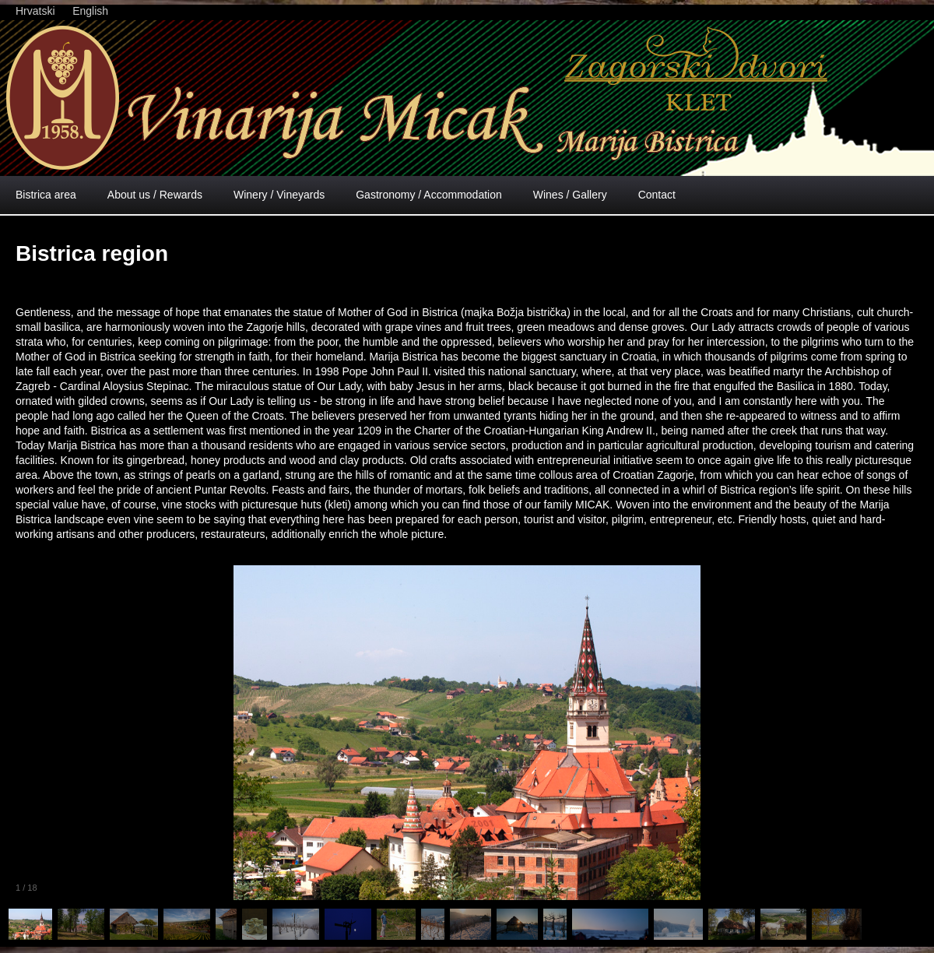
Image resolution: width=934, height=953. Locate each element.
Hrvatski (35, 11)
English (90, 11)
